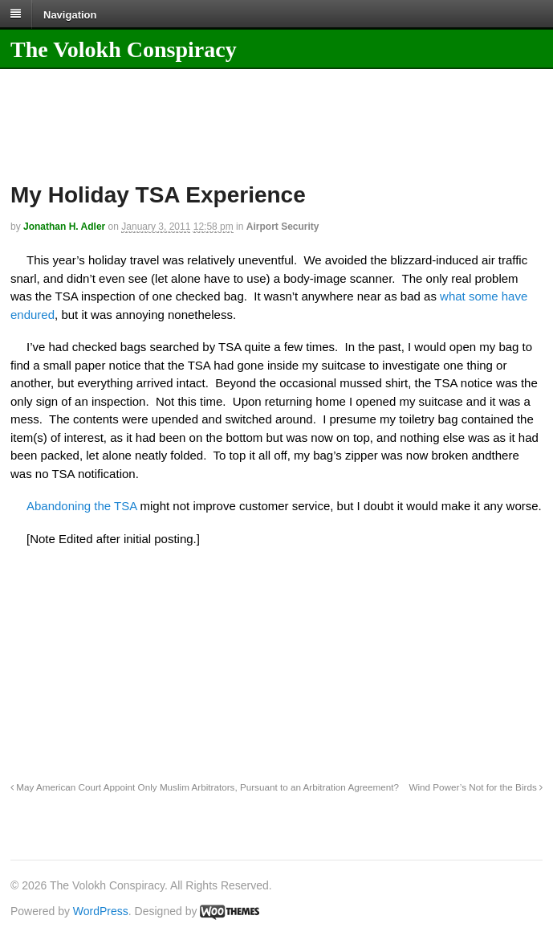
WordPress (100, 911)
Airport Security (282, 226)
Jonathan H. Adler (64, 226)
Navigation (69, 14)
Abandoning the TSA (81, 506)
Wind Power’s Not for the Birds (476, 787)
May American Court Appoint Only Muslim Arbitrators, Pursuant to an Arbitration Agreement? (204, 787)
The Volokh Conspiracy (123, 49)
